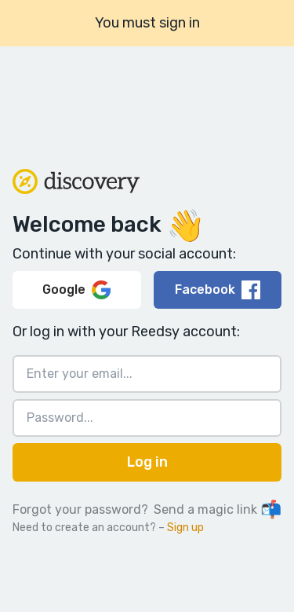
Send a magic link (217, 509)
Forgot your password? (80, 509)
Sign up (185, 527)
